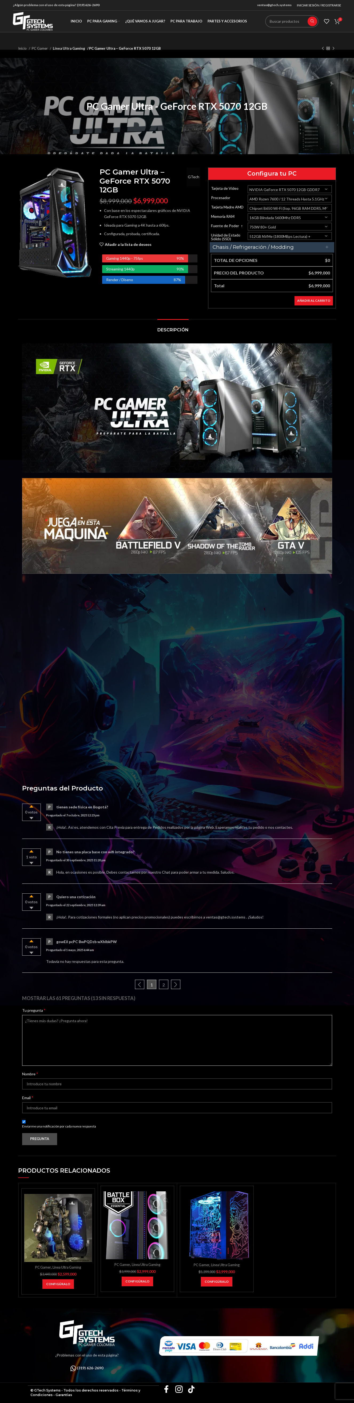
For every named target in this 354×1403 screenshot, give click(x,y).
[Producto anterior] (322, 48)
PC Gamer (40, 48)
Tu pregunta (34, 1010)
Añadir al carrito (313, 301)
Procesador (220, 198)
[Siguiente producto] (333, 48)
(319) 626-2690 (88, 5)
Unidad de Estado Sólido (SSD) (225, 237)
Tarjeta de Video (224, 188)
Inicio (22, 48)
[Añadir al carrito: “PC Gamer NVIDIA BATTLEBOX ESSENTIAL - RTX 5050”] (137, 1281)
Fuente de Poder (227, 226)
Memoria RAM (222, 216)
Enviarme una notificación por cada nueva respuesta (59, 1126)
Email (27, 1097)
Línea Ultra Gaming (68, 48)
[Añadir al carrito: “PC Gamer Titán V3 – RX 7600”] (58, 1284)
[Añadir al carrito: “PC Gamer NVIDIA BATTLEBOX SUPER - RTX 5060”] (216, 1281)
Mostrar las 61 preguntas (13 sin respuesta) (78, 998)
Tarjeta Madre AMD (227, 207)
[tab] (173, 327)
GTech (191, 177)
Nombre (30, 1073)
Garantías (63, 1395)
